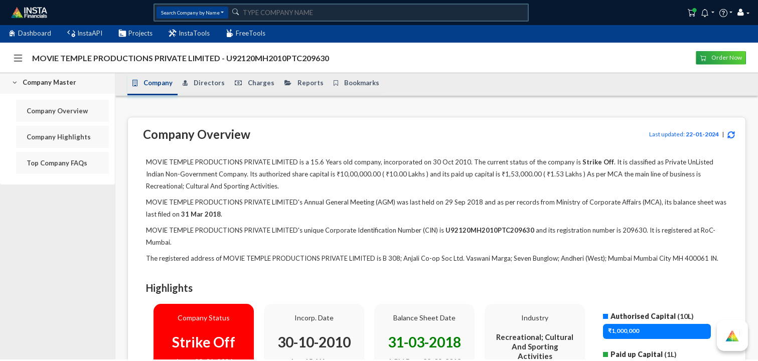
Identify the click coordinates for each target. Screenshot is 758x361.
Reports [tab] (304, 83)
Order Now (721, 57)
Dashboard (29, 33)
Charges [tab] (254, 83)
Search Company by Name (190, 13)
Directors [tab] (204, 83)
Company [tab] (152, 83)
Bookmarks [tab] (356, 83)
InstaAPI (84, 33)
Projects (135, 33)
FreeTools (245, 33)
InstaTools (189, 33)
